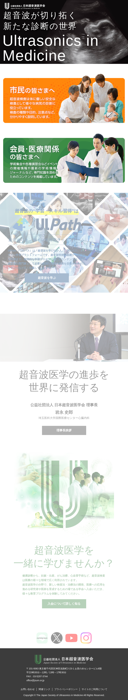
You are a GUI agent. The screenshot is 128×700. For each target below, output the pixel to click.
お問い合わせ (28, 689)
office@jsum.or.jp (35, 680)
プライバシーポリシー (66, 689)
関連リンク (44, 689)
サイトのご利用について (94, 689)
